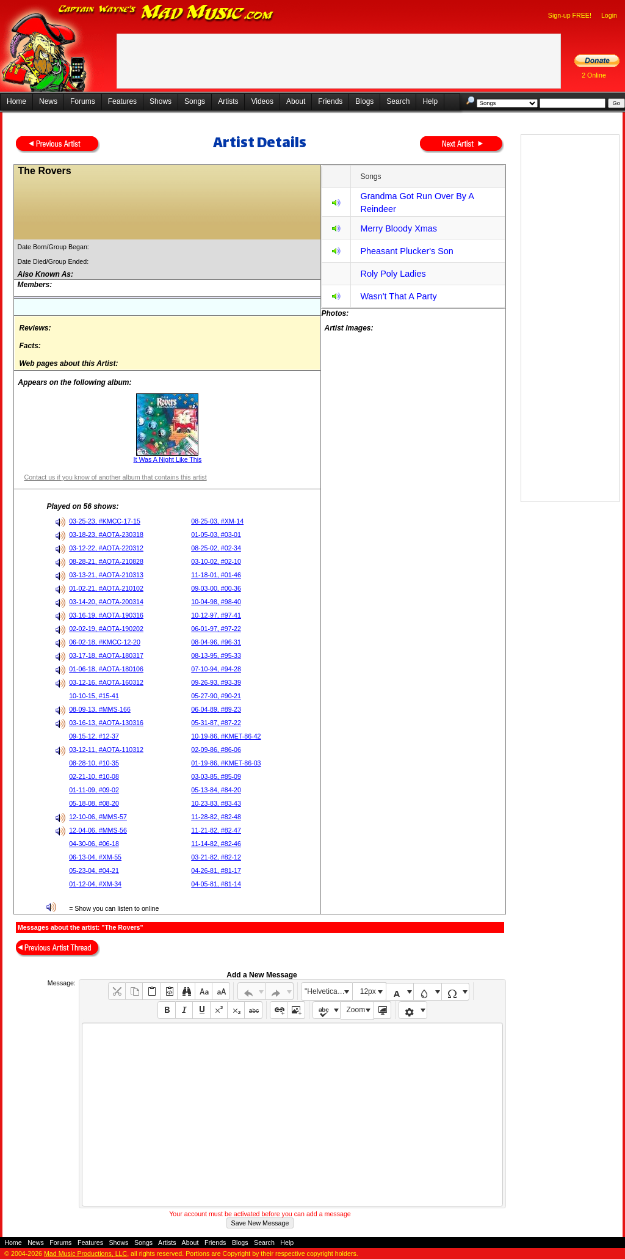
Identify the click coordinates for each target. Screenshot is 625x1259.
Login (609, 15)
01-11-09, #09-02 (94, 790)
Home (16, 101)
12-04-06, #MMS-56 (98, 830)
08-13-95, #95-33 (216, 655)
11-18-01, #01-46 (216, 574)
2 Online (594, 75)
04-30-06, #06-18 (94, 843)
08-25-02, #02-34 (216, 548)
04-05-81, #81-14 (216, 884)
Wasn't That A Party (398, 296)
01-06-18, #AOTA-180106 (106, 669)
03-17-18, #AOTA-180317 (106, 655)
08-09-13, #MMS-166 (100, 709)
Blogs (364, 101)
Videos (262, 101)
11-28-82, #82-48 (216, 816)
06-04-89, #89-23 (216, 709)
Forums (82, 101)
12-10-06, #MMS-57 (98, 816)
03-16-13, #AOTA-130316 (106, 722)
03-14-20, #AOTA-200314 (106, 601)
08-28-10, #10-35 (94, 763)
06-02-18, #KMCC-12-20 (104, 642)
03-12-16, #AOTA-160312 (106, 682)
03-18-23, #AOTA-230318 (106, 534)
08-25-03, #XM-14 (217, 521)
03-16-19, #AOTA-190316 (106, 615)
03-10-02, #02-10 (216, 561)
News (48, 101)
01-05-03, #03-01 (216, 534)
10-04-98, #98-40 (216, 601)
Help (430, 101)
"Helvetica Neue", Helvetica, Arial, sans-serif (328, 991)
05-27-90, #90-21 (216, 695)
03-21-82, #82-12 (216, 857)
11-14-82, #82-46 (216, 843)
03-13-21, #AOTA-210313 (106, 574)
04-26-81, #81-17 (216, 870)
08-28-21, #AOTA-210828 (106, 561)
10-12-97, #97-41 (216, 615)
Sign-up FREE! (569, 15)
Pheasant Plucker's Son (406, 251)
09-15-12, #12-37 (94, 736)
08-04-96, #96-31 (216, 642)
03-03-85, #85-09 (216, 776)
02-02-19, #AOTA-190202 (106, 628)
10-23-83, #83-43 (216, 803)
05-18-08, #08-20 (94, 803)
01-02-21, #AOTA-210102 (106, 588)
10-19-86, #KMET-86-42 (226, 736)
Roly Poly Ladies (392, 274)
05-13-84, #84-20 (216, 790)
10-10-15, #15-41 (94, 695)
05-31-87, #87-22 (216, 722)
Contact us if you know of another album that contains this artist (115, 477)
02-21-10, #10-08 (94, 776)
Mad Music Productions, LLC (85, 1253)
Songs (194, 101)
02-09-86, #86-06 (216, 749)
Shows (161, 101)
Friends (330, 101)
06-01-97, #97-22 (216, 628)
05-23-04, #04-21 (94, 870)
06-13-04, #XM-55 (95, 857)
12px (368, 991)
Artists (228, 101)
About (295, 101)
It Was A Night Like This (168, 459)
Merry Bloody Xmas (398, 228)
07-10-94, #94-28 (216, 669)
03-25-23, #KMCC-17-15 (104, 521)
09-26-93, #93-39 (216, 682)
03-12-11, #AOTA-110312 (106, 749)
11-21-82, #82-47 (216, 830)
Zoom (356, 1009)
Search (398, 101)
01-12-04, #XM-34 (95, 884)
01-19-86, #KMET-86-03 (226, 763)
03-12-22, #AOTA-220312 (106, 548)
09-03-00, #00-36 (216, 588)
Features (122, 101)
